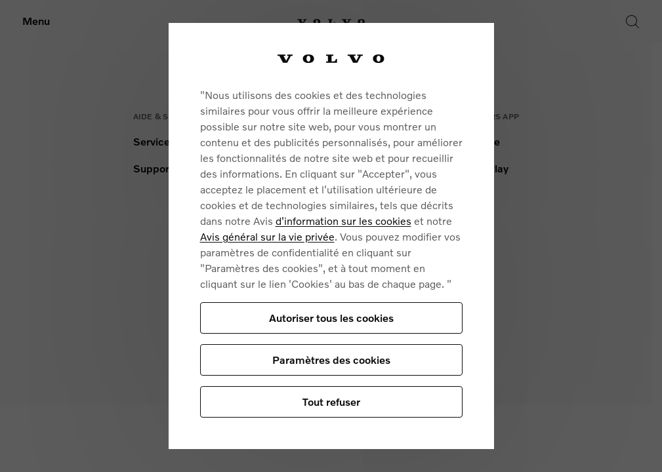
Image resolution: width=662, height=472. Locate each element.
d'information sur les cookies (343, 220)
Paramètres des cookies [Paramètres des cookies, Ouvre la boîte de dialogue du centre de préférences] (331, 359)
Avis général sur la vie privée (267, 236)
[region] (331, 236)
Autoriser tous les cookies (331, 317)
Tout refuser (331, 401)
